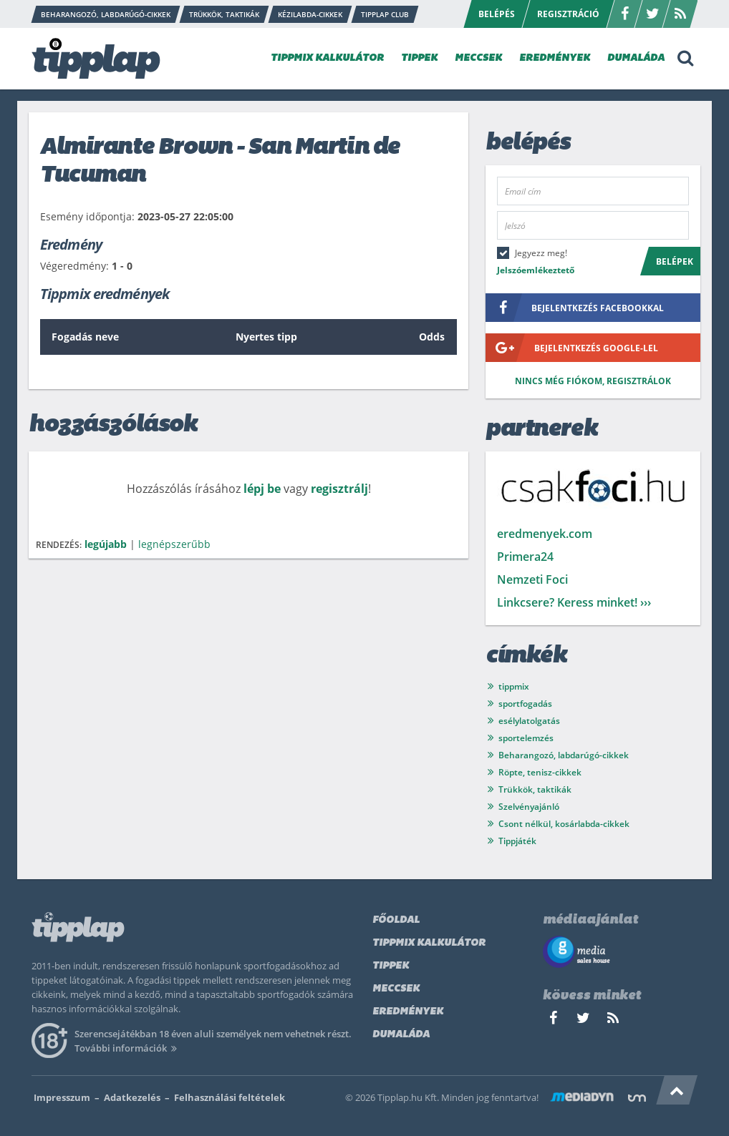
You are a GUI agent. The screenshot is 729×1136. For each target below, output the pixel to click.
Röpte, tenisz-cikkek (539, 772)
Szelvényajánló (528, 806)
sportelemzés (526, 738)
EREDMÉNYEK (554, 58)
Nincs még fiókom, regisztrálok (593, 381)
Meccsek (396, 989)
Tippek (390, 966)
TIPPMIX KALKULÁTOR (327, 58)
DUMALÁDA (636, 58)
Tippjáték (517, 841)
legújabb (106, 544)
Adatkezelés (132, 1097)
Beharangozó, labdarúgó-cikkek (563, 755)
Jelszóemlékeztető (535, 270)
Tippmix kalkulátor (429, 943)
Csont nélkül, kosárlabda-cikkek (563, 824)
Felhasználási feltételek (229, 1097)
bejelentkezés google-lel (572, 347)
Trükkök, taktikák (534, 789)
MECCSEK (478, 58)
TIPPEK (419, 58)
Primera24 (525, 556)
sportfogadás (525, 703)
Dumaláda (401, 1034)
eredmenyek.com (544, 534)
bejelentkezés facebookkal (575, 307)
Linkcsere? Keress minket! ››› (574, 602)
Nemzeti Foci (532, 579)
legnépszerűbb (174, 544)
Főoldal (396, 920)
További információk (127, 1048)
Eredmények (407, 1012)
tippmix (513, 686)
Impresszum (62, 1097)
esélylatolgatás (529, 721)
